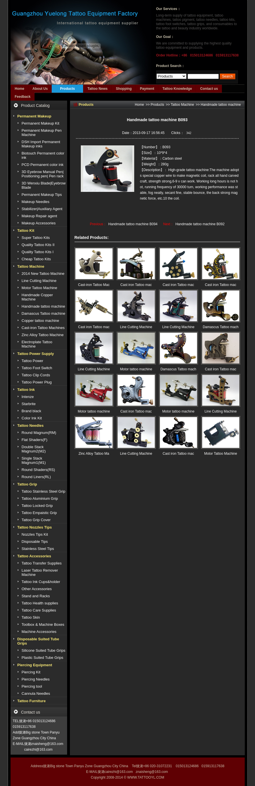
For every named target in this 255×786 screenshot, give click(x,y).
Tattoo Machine (182, 105)
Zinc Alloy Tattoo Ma (94, 454)
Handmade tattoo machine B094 (132, 224)
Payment (147, 89)
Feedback (23, 97)
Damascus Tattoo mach (220, 327)
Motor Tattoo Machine (220, 454)
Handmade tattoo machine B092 (199, 224)
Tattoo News (97, 89)
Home (19, 89)
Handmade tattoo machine (221, 105)
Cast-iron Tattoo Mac (94, 285)
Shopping (124, 89)
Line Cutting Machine (136, 327)
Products (67, 89)
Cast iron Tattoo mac (136, 285)
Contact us (209, 89)
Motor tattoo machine (136, 369)
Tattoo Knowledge (177, 89)
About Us (40, 89)
